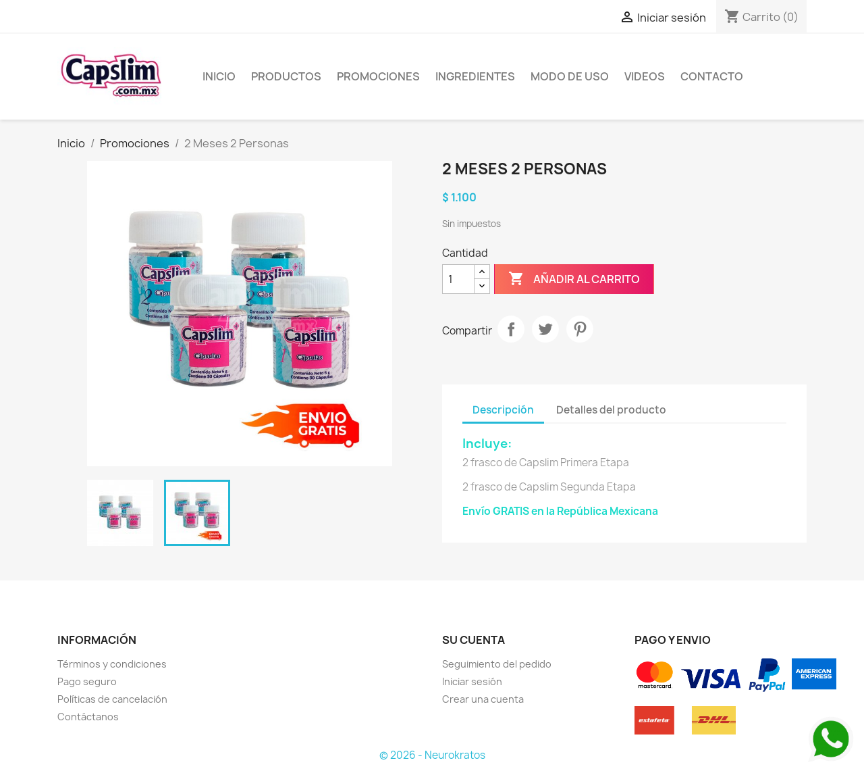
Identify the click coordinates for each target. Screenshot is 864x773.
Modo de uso (570, 76)
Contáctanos (88, 716)
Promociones (378, 76)
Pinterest (579, 329)
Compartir (510, 329)
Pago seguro (87, 681)
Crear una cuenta (483, 699)
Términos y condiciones (112, 663)
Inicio (219, 76)
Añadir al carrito (574, 279)
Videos (644, 76)
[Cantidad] (458, 279)
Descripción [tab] (503, 410)
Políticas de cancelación (112, 699)
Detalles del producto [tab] (611, 410)
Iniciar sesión (472, 681)
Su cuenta (473, 639)
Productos (286, 76)
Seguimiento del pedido (496, 663)
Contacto (711, 76)
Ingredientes (475, 76)
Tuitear (545, 329)
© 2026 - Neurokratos (432, 755)
